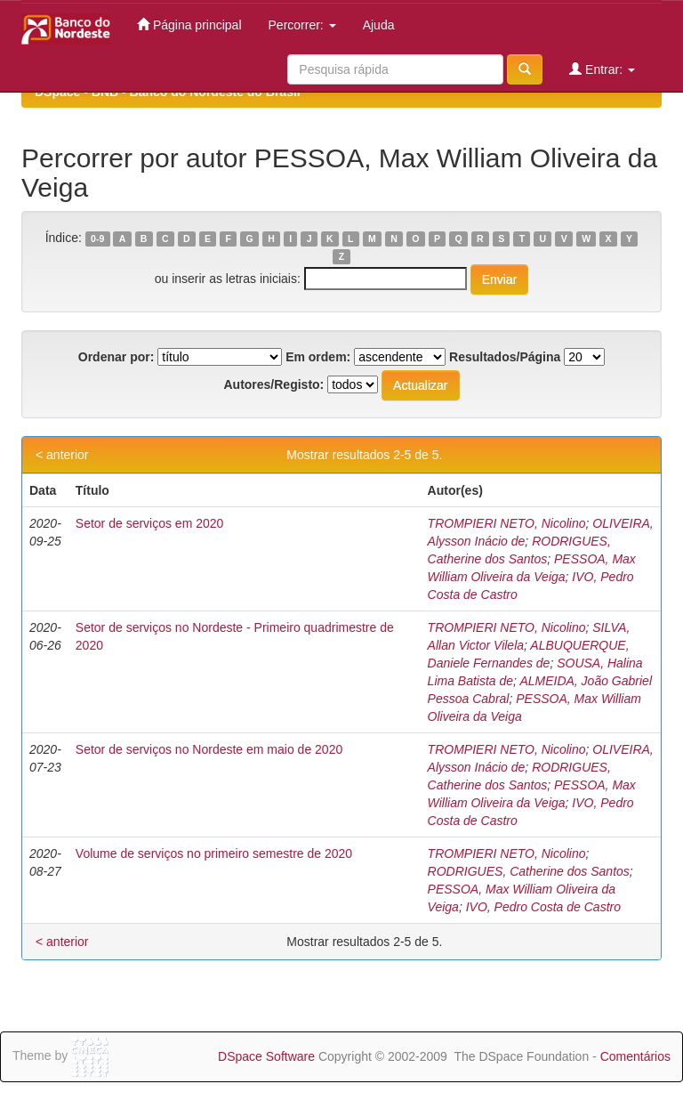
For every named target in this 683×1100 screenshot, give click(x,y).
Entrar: (602, 69)
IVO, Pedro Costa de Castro (543, 907)
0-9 (97, 238)
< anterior (62, 455)
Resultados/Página (504, 357)
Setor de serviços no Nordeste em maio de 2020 (209, 749)
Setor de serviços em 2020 (150, 523)
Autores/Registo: (273, 384)
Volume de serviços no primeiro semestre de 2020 (214, 853)
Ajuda (379, 25)
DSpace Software (266, 1056)
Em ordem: (317, 357)
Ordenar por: (116, 357)
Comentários (635, 1056)
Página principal (189, 24)
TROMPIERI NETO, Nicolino (507, 523)
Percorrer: (302, 25)
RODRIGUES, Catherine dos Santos (529, 871)
